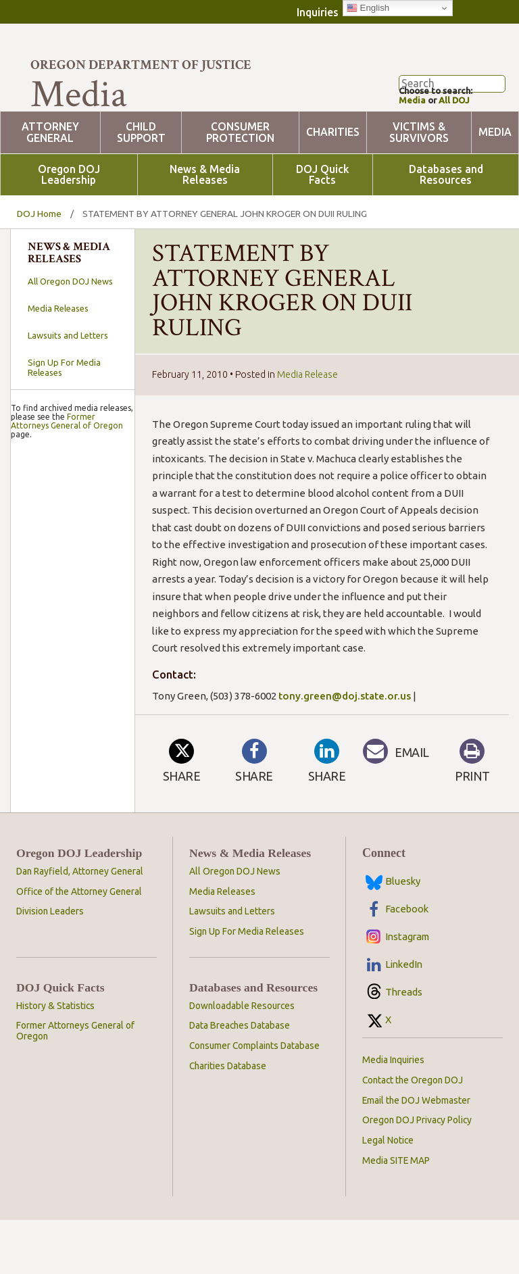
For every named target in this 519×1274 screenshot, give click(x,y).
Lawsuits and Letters (68, 389)
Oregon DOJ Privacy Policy (417, 1174)
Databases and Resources (446, 229)
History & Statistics (55, 1059)
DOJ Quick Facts (322, 229)
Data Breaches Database (239, 1079)
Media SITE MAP (396, 1214)
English (368, 8)
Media (413, 153)
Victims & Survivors (419, 186)
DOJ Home (39, 267)
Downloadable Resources (242, 1059)
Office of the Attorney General (79, 945)
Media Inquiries (393, 1113)
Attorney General (50, 186)
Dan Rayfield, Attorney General (79, 925)
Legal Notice (388, 1194)
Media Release (307, 428)
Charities (333, 186)
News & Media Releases (205, 229)
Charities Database (227, 1119)
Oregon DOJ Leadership (69, 229)
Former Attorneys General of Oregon (67, 795)
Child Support (141, 186)
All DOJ (459, 153)
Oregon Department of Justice (140, 65)
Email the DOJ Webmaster (416, 1154)
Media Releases (58, 362)
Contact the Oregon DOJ (412, 1134)
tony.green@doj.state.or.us (344, 750)
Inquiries (318, 12)
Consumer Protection (240, 186)
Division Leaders (50, 965)
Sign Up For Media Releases (64, 421)
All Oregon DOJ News (70, 335)
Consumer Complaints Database (254, 1099)
